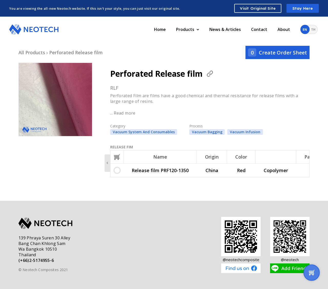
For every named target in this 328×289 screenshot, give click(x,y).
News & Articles (225, 29)
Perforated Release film (76, 52)
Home (160, 29)
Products (187, 29)
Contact (259, 29)
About (284, 29)
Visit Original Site (258, 8)
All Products (31, 52)
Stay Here (302, 8)
